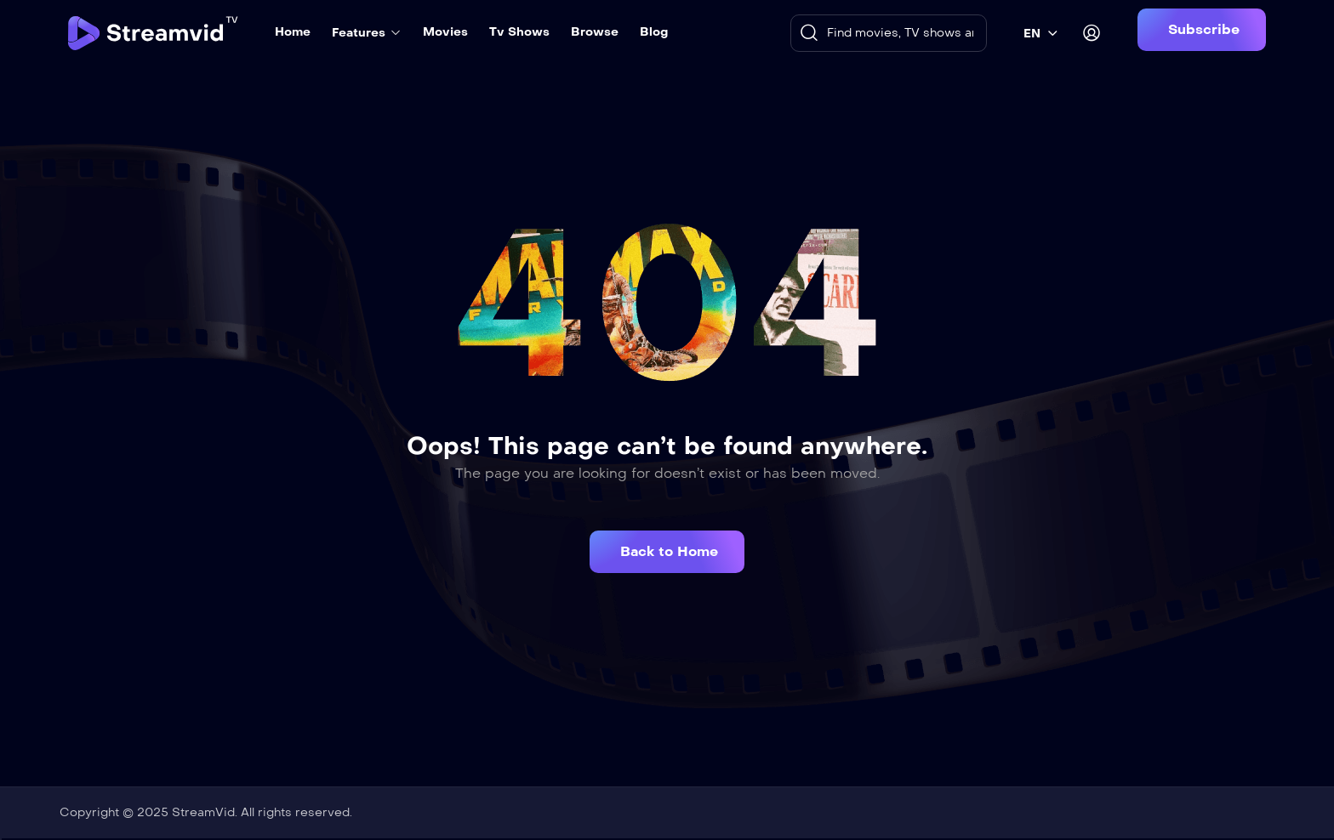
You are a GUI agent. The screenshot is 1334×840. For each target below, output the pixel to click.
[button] (1201, 30)
